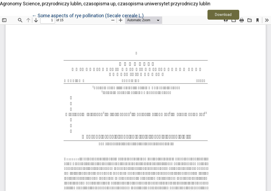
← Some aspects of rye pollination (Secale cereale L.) (88, 15)
